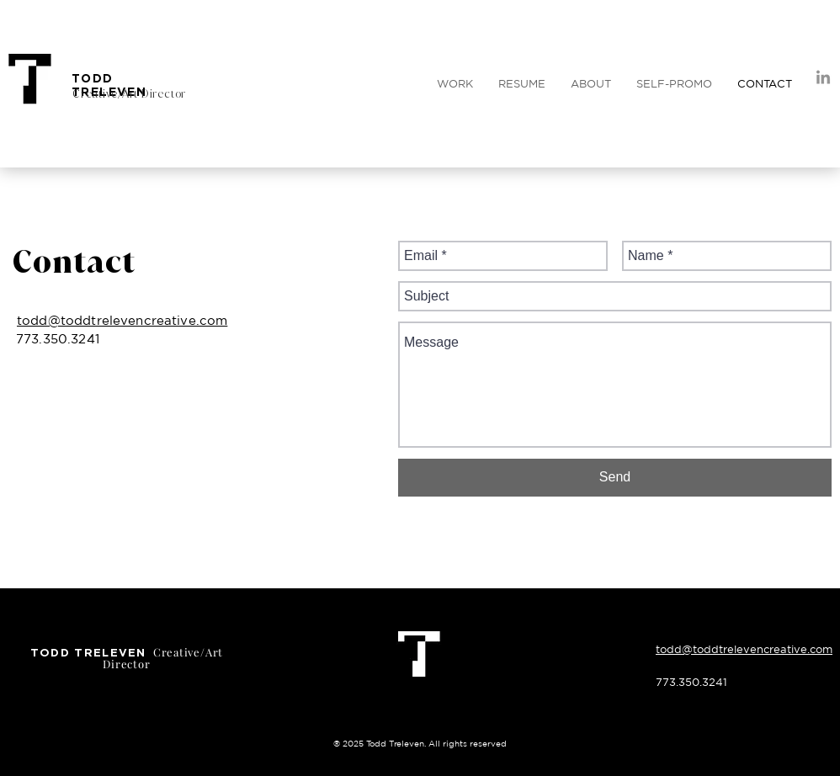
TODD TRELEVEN (109, 85)
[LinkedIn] (823, 78)
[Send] (615, 478)
